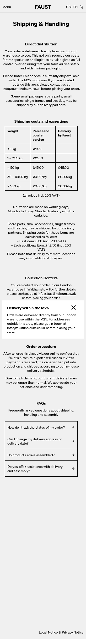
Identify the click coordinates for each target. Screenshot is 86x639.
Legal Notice (48, 632)
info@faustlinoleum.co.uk (26, 327)
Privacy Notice (73, 632)
